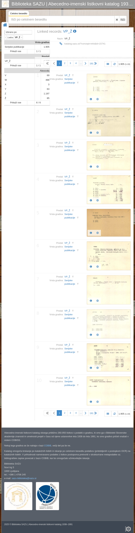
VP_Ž (8, 61)
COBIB (47, 445)
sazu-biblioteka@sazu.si (24, 478)
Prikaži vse (15, 51)
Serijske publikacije (14, 47)
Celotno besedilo (18, 14)
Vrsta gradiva (42, 42)
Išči (122, 19)
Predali (45, 56)
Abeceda (44, 70)
